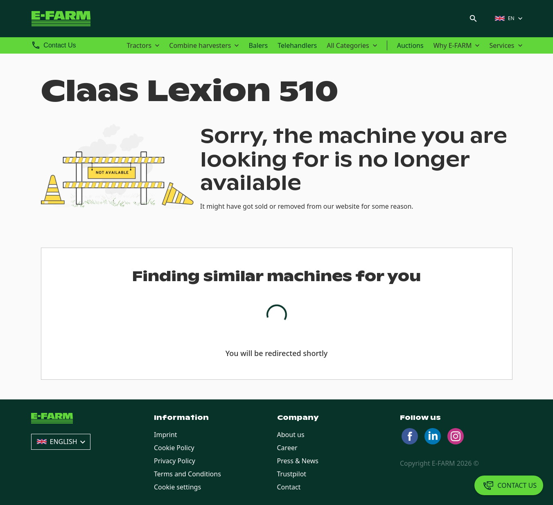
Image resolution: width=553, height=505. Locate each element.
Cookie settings (177, 486)
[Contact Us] (508, 485)
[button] (509, 18)
